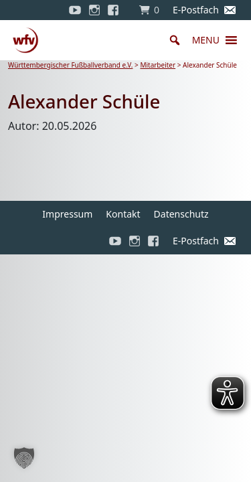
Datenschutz (181, 214)
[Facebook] (116, 10)
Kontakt (123, 214)
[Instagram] (94, 10)
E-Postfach (196, 9)
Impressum (67, 214)
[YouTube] (75, 10)
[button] (206, 40)
